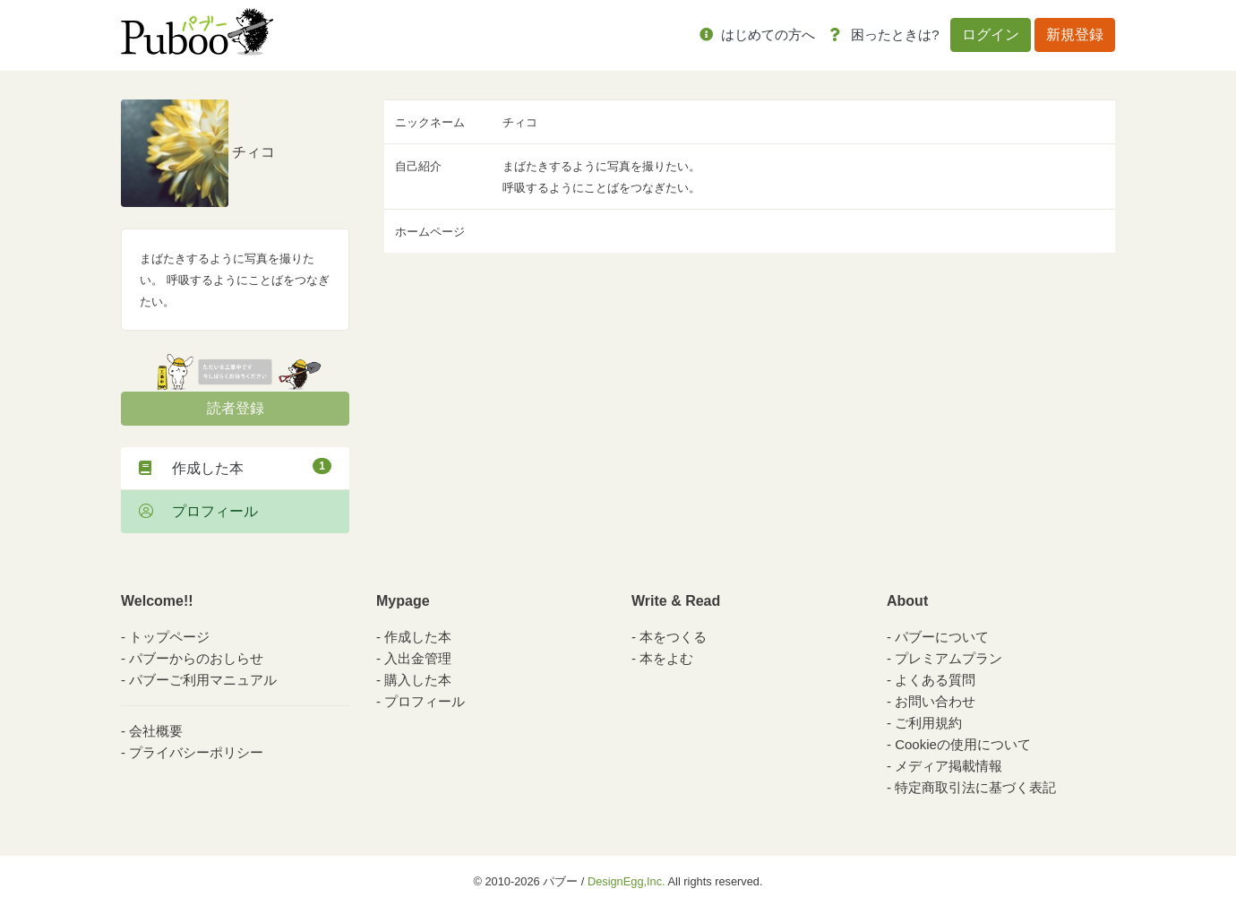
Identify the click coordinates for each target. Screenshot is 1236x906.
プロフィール (198, 511)
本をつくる (673, 636)
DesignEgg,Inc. (626, 881)
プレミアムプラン (948, 658)
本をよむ (666, 658)
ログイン (990, 34)
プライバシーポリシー (196, 752)
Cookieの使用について (963, 744)
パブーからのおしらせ (196, 658)
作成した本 (235, 467)
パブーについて (942, 636)
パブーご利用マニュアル (203, 679)
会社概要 (156, 730)
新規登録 (1074, 34)
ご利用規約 (928, 722)
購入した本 (417, 679)
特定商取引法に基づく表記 (975, 787)
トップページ (169, 636)
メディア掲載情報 (948, 765)
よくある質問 (935, 679)
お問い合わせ (935, 701)
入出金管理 (417, 658)
